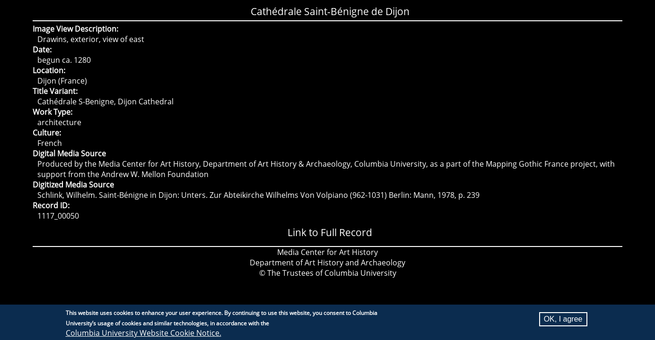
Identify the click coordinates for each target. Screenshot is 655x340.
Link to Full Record (330, 232)
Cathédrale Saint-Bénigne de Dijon (330, 11)
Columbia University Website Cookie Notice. (143, 334)
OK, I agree (563, 320)
